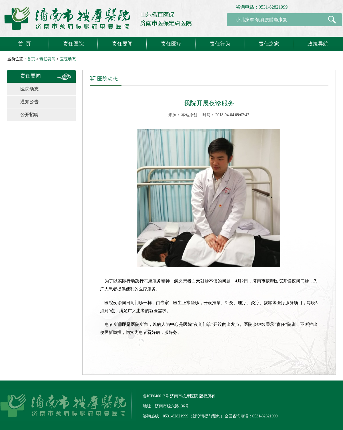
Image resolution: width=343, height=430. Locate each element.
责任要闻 (47, 59)
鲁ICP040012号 (156, 396)
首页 (31, 59)
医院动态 (68, 59)
